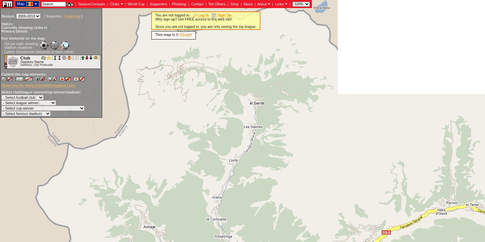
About (262, 4)
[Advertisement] (411, 47)
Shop (234, 4)
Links (279, 4)
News (248, 4)
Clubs (114, 4)
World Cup (136, 4)
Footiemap (72, 16)
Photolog (179, 4)
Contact (197, 4)
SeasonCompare (91, 4)
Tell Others (217, 4)
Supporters (158, 4)
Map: (21, 4)
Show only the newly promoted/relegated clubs (38, 85)
